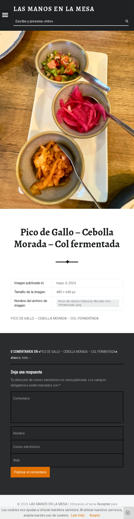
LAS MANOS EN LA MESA (48, 504)
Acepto (95, 515)
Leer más (78, 515)
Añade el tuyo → (21, 357)
